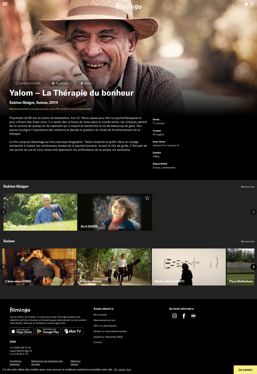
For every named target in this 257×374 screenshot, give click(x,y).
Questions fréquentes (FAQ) (108, 336)
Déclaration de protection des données (47, 363)
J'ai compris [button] (245, 369)
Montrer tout (247, 186)
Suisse (42, 102)
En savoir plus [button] (122, 369)
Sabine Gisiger (21, 102)
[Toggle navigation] (5, 4)
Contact (98, 342)
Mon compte (100, 314)
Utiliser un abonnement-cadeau (110, 331)
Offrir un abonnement (105, 325)
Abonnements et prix (104, 320)
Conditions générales (15, 363)
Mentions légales (76, 363)
